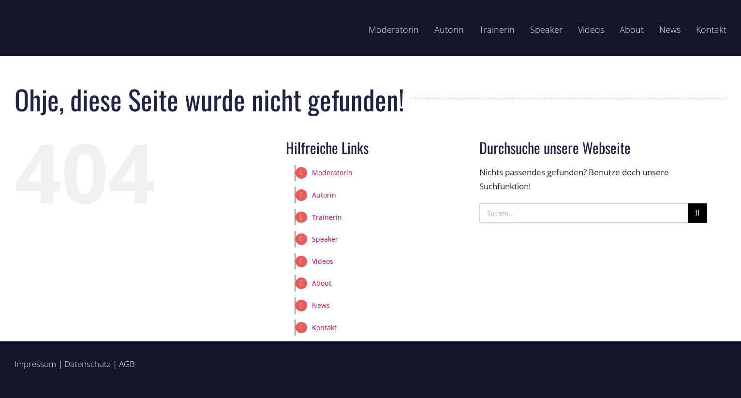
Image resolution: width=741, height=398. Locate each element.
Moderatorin (332, 172)
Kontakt (324, 327)
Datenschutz (87, 363)
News (321, 305)
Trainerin (327, 217)
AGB (127, 363)
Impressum (35, 363)
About (321, 283)
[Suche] (697, 213)
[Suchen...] (583, 213)
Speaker (325, 239)
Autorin (324, 194)
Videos (322, 261)
